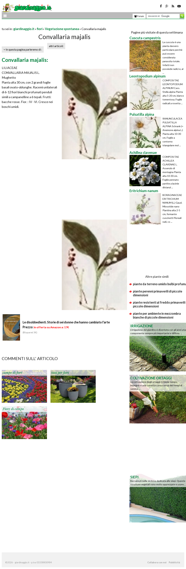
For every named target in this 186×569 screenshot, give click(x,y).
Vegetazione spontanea (62, 29)
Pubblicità (174, 562)
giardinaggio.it (23, 29)
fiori (39, 29)
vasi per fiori (60, 373)
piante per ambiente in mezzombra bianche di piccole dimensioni (157, 315)
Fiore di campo (13, 409)
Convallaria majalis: (25, 60)
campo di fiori (12, 373)
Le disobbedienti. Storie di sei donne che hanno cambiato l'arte (66, 322)
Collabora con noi (157, 562)
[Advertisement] (42, 24)
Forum (139, 16)
